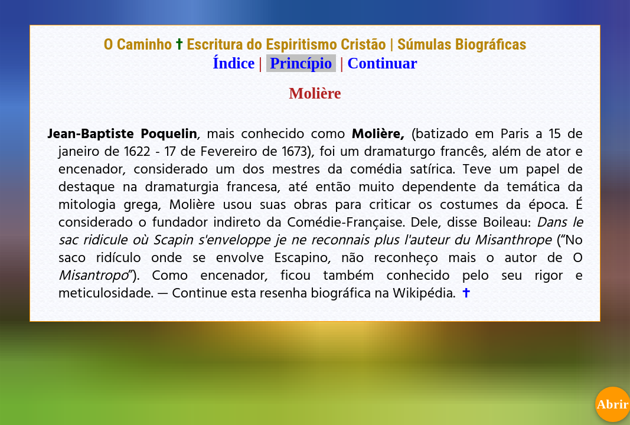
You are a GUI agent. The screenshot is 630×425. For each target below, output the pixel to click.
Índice (233, 63)
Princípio (301, 63)
